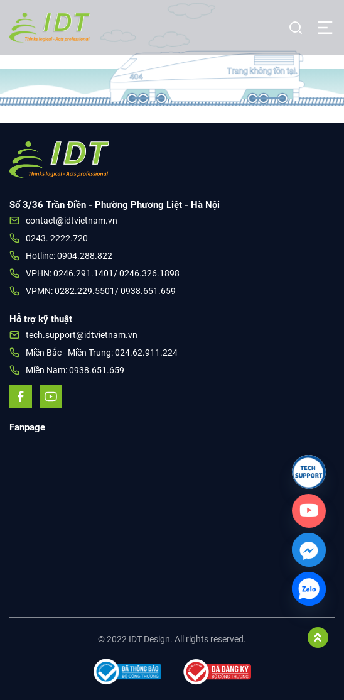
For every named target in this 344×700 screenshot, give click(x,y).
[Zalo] (309, 589)
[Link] (309, 472)
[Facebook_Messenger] (309, 550)
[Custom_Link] (309, 511)
